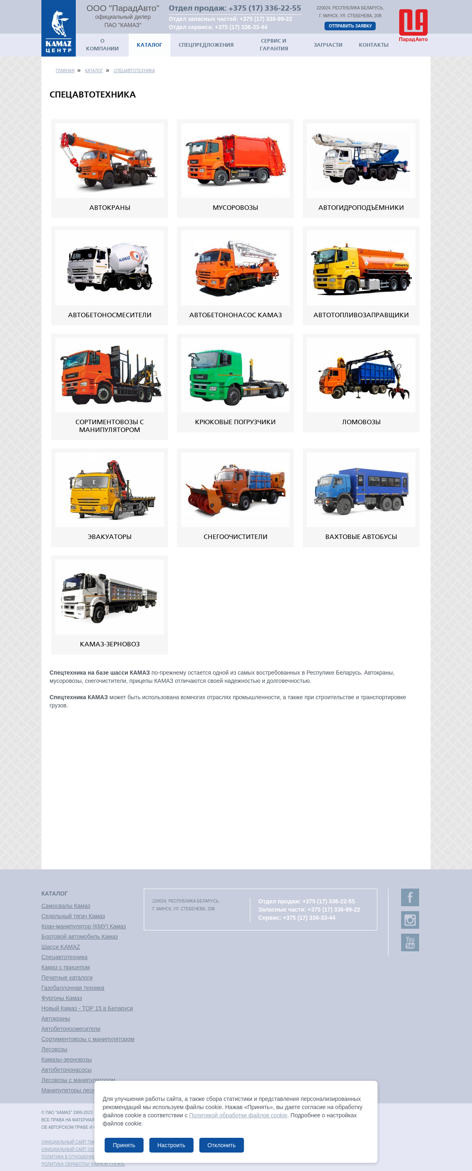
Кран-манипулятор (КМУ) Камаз (83, 926)
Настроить (171, 1145)
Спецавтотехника (134, 70)
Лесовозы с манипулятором (78, 1080)
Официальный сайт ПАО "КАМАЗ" (77, 1142)
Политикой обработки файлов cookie (238, 1115)
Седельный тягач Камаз (73, 916)
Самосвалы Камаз (65, 906)
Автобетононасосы (66, 1069)
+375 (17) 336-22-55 (265, 8)
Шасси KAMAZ (60, 947)
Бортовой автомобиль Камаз (79, 936)
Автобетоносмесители (70, 1028)
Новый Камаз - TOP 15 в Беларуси (87, 1008)
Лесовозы (54, 1049)
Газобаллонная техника (72, 988)
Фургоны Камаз (61, 998)
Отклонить (221, 1145)
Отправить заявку (350, 26)
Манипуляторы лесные (72, 1090)
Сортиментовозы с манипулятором (87, 1039)
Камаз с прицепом (65, 967)
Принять (124, 1145)
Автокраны (55, 1018)
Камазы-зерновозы (66, 1059)
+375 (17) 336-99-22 (266, 19)
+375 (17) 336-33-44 (241, 27)
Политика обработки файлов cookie (83, 1164)
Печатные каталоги (67, 977)
